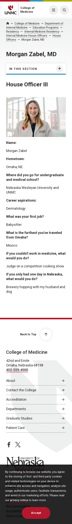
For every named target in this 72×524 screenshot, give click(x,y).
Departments (16, 409)
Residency (12, 31)
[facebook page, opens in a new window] (9, 444)
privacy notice (19, 500)
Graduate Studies (19, 418)
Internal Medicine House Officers (26, 35)
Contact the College (21, 390)
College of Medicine (27, 23)
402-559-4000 (17, 370)
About (10, 381)
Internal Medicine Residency (41, 31)
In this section (23, 69)
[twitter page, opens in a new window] (18, 444)
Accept (36, 513)
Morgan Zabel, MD (33, 39)
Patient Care (15, 428)
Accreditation (16, 399)
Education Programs (46, 27)
